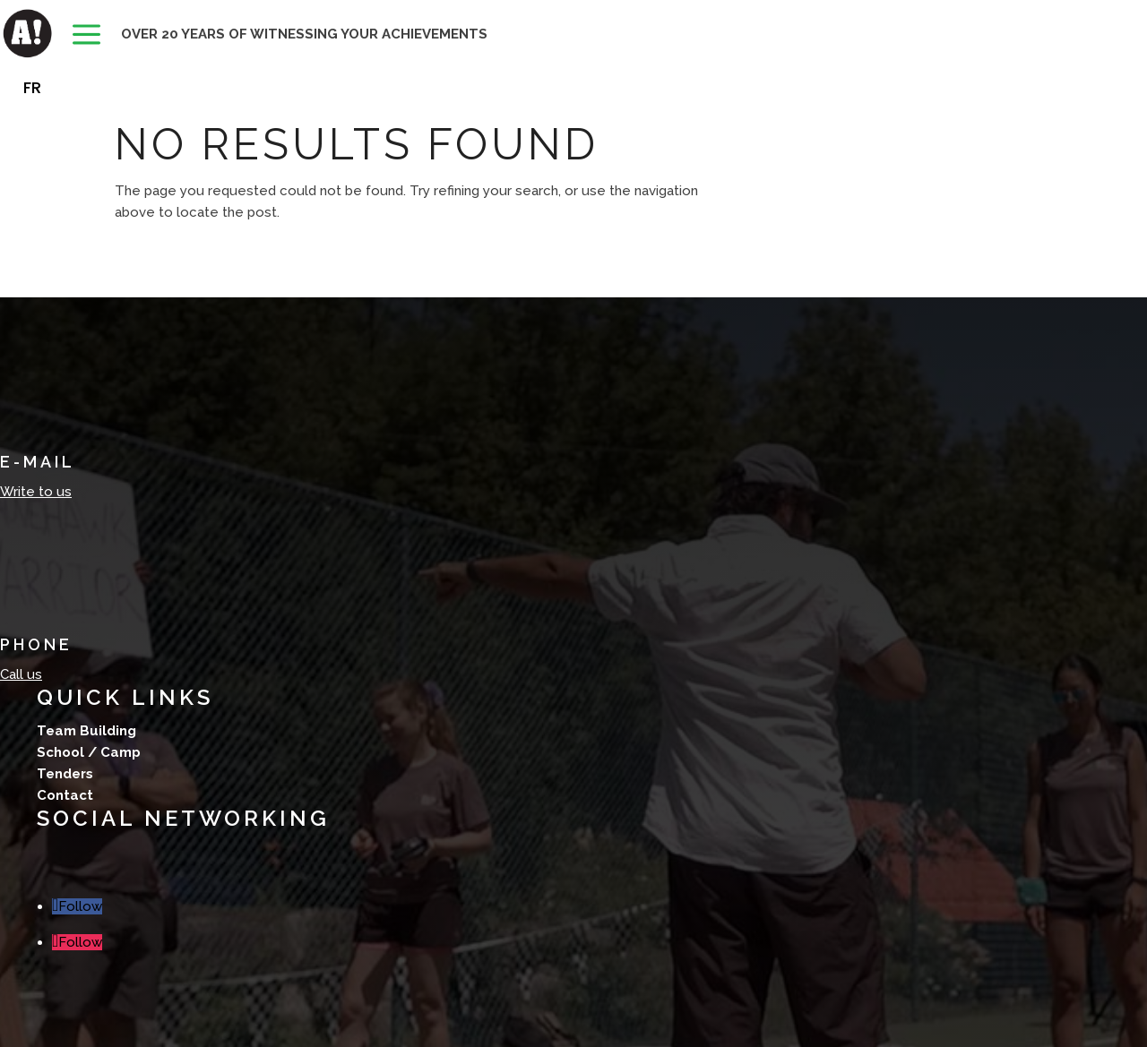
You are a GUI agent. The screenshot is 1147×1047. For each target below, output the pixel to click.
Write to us (36, 492)
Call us (21, 674)
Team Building (86, 731)
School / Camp (89, 752)
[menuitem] (86, 35)
